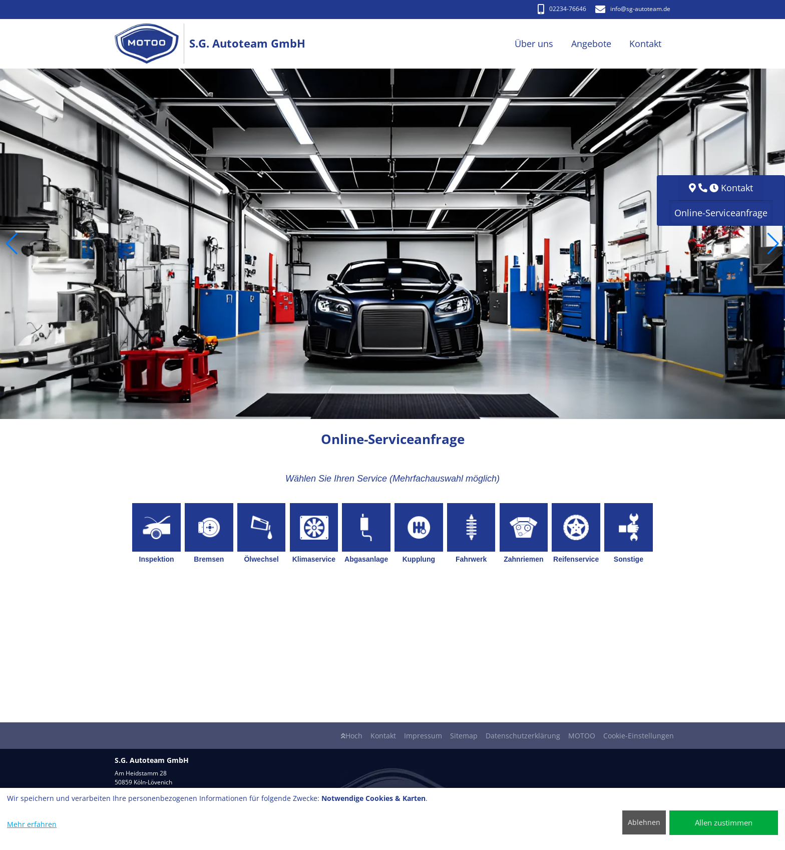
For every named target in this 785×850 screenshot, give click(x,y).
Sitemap (464, 735)
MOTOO (581, 735)
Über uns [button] (534, 44)
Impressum (423, 735)
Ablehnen (644, 822)
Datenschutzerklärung (523, 735)
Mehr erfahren (32, 824)
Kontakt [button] (645, 44)
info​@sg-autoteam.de (632, 9)
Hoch (351, 735)
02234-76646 (562, 9)
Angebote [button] (591, 44)
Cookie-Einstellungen (638, 735)
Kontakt (383, 735)
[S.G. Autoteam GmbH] (152, 44)
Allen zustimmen (723, 822)
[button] (12, 244)
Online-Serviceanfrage (720, 213)
